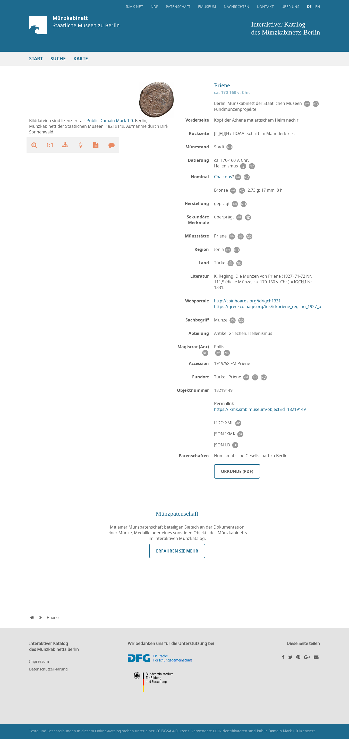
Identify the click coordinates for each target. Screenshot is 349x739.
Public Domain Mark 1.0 (110, 120)
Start (36, 58)
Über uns (290, 6)
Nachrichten (236, 6)
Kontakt (265, 6)
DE (309, 6)
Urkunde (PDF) (237, 471)
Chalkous (223, 177)
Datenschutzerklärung (48, 669)
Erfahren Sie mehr (177, 551)
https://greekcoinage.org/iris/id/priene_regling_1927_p (267, 306)
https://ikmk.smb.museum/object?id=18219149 (260, 409)
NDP (154, 6)
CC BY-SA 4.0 (166, 730)
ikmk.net (134, 6)
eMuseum (207, 6)
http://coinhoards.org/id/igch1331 (247, 301)
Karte (80, 58)
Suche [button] (58, 58)
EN (317, 6)
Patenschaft (178, 6)
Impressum (39, 661)
